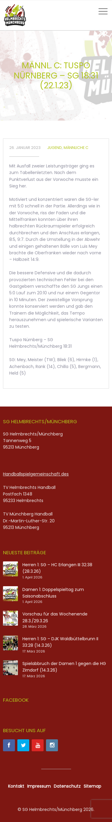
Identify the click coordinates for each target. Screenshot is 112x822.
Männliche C (76, 147)
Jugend (54, 147)
